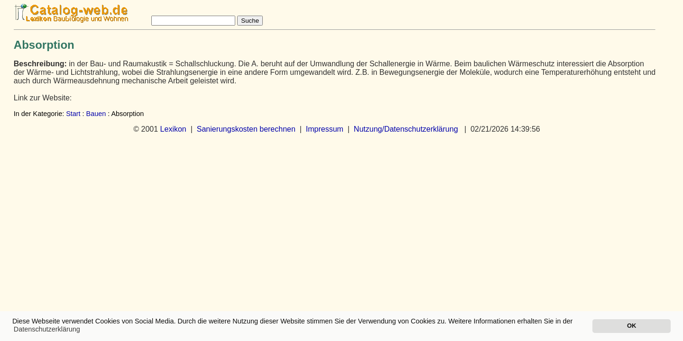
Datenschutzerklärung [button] (47, 329)
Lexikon (173, 129)
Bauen (96, 113)
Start (73, 113)
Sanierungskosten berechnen (246, 129)
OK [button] (631, 325)
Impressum (324, 129)
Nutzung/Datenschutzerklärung (406, 129)
